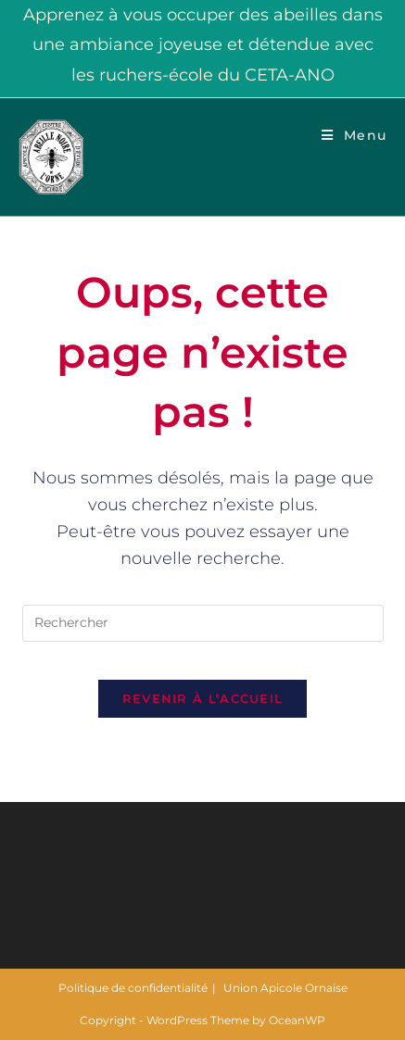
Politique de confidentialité (133, 988)
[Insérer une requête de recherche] (203, 623)
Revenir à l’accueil (203, 698)
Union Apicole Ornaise (285, 988)
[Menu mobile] (354, 135)
